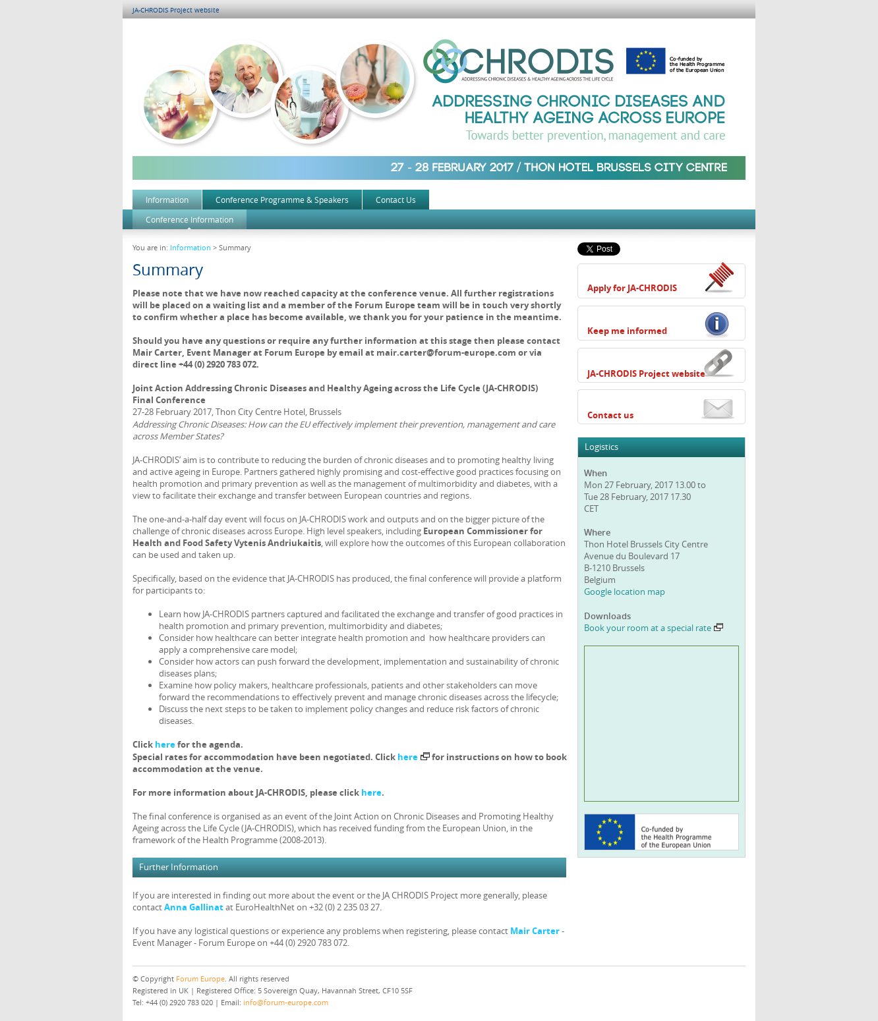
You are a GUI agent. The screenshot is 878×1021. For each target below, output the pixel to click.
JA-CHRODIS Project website (176, 10)
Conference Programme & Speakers (282, 199)
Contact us (610, 415)
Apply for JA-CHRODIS (632, 288)
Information (167, 199)
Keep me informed (627, 331)
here (165, 744)
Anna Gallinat (193, 907)
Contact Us (396, 199)
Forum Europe (200, 978)
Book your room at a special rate (653, 628)
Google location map (624, 591)
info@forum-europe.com (285, 1002)
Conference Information (189, 219)
